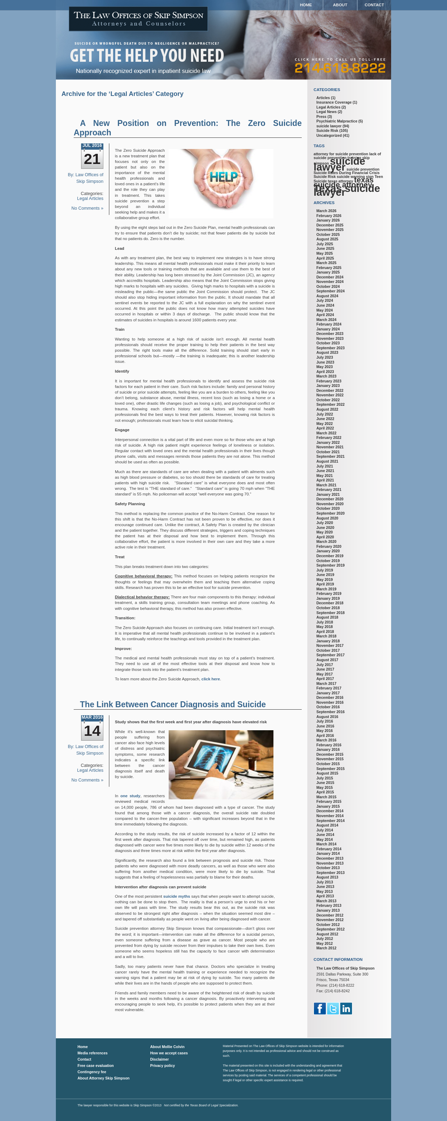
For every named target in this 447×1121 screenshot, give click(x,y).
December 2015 (329, 754)
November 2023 (330, 338)
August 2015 (327, 773)
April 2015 (325, 792)
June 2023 (325, 362)
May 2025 (324, 253)
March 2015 (326, 797)
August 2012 (327, 934)
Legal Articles (90, 198)
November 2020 (330, 504)
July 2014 (324, 830)
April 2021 (325, 480)
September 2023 (330, 348)
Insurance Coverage (334, 102)
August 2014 (327, 825)
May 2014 (324, 839)
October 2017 (328, 650)
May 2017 (324, 674)
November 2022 (330, 395)
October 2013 (328, 868)
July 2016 (324, 721)
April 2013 (325, 896)
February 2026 (329, 216)
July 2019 (324, 570)
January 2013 (328, 910)
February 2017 (329, 688)
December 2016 (329, 697)
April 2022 (325, 428)
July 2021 (324, 466)
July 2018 (324, 622)
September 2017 (330, 655)
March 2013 (326, 901)
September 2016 (330, 712)
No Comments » (87, 208)
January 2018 (328, 641)
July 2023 (324, 357)
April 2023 (325, 371)
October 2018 (328, 608)
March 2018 (326, 636)
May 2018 (324, 627)
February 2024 (329, 324)
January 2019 (328, 598)
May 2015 (324, 787)
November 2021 (330, 447)
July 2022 (324, 414)
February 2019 (329, 593)
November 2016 (330, 702)
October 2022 (328, 400)
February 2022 (329, 437)
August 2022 (327, 409)
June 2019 (325, 575)
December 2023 (329, 333)
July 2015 (324, 778)
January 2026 (328, 220)
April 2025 (325, 258)
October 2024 (328, 286)
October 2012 (328, 924)
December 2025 (329, 225)
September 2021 (330, 456)
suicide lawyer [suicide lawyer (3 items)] (339, 164)
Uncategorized (329, 135)
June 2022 (325, 419)
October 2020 (328, 508)
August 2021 (327, 461)
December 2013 (329, 858)
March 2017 (326, 683)
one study (130, 796)
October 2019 (328, 561)
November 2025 (330, 229)
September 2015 (330, 769)
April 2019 (325, 584)
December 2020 (329, 499)
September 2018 (330, 613)
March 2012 (326, 948)
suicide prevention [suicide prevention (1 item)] (362, 169)
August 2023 (327, 352)
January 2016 (328, 749)
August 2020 (327, 518)
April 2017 (325, 679)
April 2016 (325, 735)
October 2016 (328, 707)
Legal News (326, 112)
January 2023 (328, 385)
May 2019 (324, 579)
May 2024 (324, 310)
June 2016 (325, 726)
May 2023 (324, 367)
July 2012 (324, 938)
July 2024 (324, 300)
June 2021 (325, 471)
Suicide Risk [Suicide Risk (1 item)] (325, 176)
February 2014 (329, 849)
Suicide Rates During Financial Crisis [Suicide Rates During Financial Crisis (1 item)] (347, 173)
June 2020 (325, 527)
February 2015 (329, 801)
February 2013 (329, 905)
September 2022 (330, 404)
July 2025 (324, 244)
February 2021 (329, 489)
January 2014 (328, 853)
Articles (323, 98)
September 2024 (330, 291)
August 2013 (327, 877)
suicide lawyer (329, 126)
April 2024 (325, 315)
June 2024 (325, 305)
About (340, 5)
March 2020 (326, 541)
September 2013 (330, 872)
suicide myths (176, 896)
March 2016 (326, 740)
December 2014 (329, 811)
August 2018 (327, 617)
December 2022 (329, 390)
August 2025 (327, 239)
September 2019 (330, 565)
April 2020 (325, 537)
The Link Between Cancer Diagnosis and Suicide (173, 704)
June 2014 (325, 834)
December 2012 (329, 915)
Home (306, 5)
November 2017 (330, 645)
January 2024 (328, 329)
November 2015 (330, 759)
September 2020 (330, 513)
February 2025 (329, 268)
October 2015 (328, 764)
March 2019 (326, 589)
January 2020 (328, 551)
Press (321, 116)
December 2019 (329, 556)
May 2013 (324, 891)
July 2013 (324, 882)
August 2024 (327, 296)
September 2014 (330, 821)
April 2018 (325, 631)
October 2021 (328, 452)
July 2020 (324, 523)
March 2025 (326, 263)
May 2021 (324, 475)
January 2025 (328, 272)
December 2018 (329, 603)
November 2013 (330, 863)
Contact (374, 5)
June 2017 (325, 669)
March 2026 (326, 211)
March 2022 (326, 433)
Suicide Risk (327, 130)
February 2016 (329, 745)
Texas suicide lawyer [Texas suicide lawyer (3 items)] (347, 190)
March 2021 (326, 485)
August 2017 (327, 660)
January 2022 (328, 442)
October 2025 (328, 234)
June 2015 (325, 782)
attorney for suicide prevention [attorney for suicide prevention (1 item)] (341, 154)
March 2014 (326, 844)
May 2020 (324, 532)
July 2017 (324, 665)
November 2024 (330, 281)
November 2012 (330, 920)
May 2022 (324, 423)
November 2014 (330, 816)
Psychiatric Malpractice (336, 121)
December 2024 (329, 277)
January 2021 (328, 494)
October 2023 (328, 343)
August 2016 (327, 717)
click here (210, 679)
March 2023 (326, 376)
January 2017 (328, 693)
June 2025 (325, 248)
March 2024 (326, 319)
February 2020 (329, 546)
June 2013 (325, 886)
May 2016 (324, 730)
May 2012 (324, 943)
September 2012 (330, 929)
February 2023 (329, 381)
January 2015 (328, 806)
